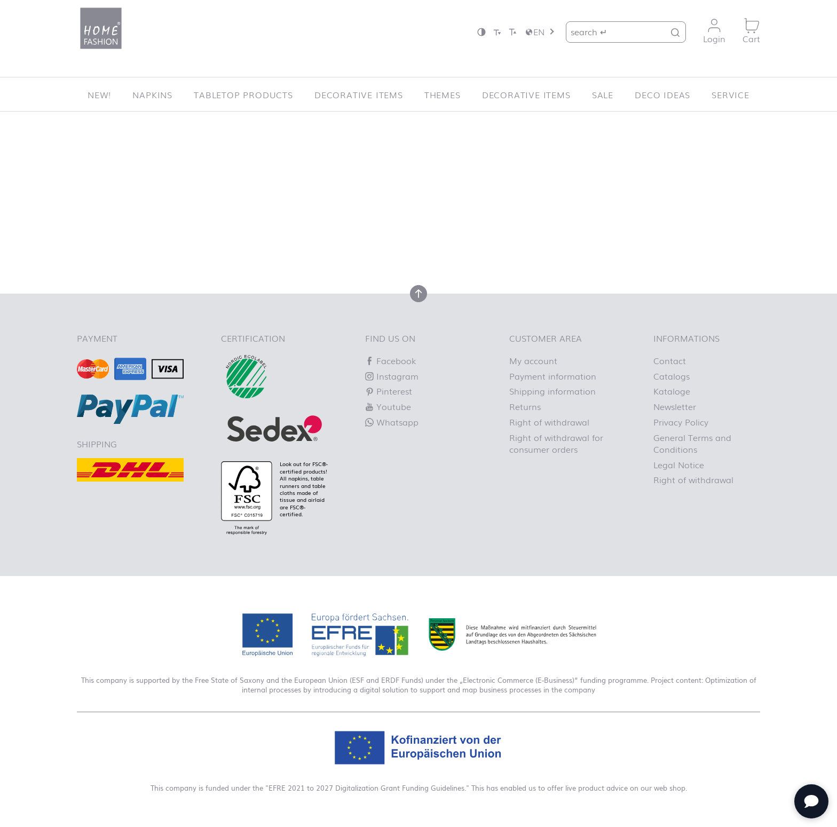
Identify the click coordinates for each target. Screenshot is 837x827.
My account (533, 360)
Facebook (390, 360)
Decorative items (358, 94)
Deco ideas (662, 94)
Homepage (469, 223)
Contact (669, 360)
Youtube (388, 406)
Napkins (152, 94)
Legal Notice (678, 464)
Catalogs (671, 375)
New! (99, 94)
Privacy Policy (680, 421)
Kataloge (671, 390)
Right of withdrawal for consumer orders (556, 443)
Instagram (391, 375)
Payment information (552, 375)
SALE (602, 94)
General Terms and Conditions (692, 443)
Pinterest (388, 390)
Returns (525, 406)
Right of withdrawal (549, 421)
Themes (442, 94)
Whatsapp (391, 421)
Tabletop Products (243, 94)
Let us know (251, 211)
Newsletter (674, 406)
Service (730, 94)
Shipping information (552, 390)
